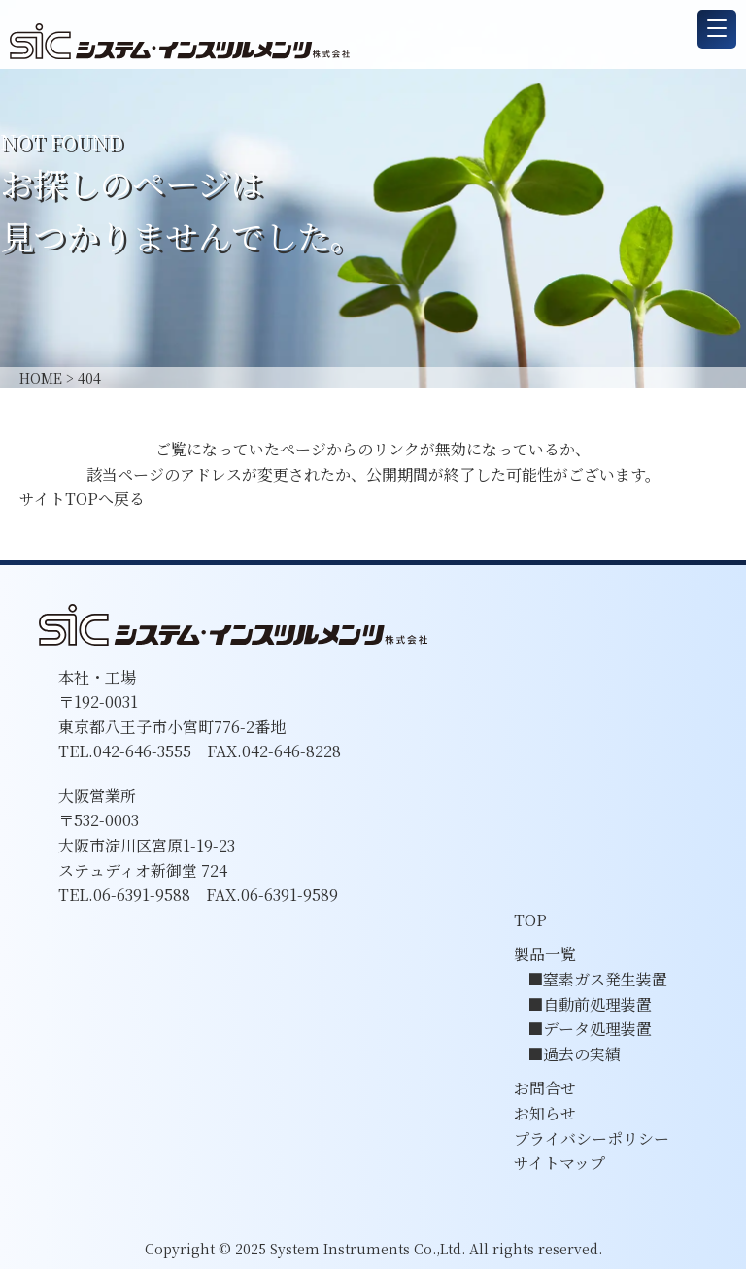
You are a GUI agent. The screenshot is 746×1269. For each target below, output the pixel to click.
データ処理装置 (597, 1029)
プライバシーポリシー (591, 1138)
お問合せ (545, 1088)
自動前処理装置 (597, 1004)
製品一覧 (545, 954)
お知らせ (545, 1113)
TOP (530, 920)
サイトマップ (559, 1163)
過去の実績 (582, 1054)
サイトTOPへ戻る (82, 498)
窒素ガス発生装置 (605, 979)
